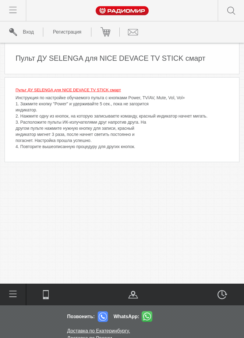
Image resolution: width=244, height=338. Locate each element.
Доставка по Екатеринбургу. (98, 330)
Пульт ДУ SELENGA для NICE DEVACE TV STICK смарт (68, 90)
